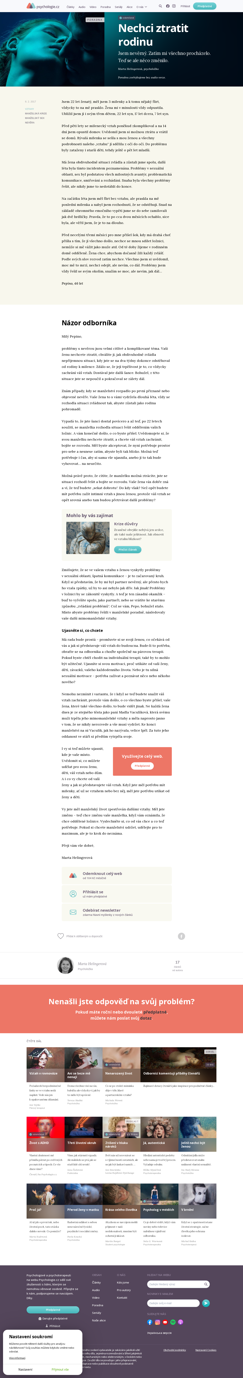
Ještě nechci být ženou (193, 1145)
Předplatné (205, 6)
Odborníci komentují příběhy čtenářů (171, 1073)
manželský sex (34, 118)
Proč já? (35, 1210)
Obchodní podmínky (174, 1350)
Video (93, 7)
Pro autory (124, 1290)
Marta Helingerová (92, 964)
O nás (140, 7)
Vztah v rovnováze (43, 1073)
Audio (82, 7)
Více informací (17, 1358)
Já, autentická (154, 1143)
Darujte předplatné (53, 1318)
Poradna (105, 7)
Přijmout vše (60, 1369)
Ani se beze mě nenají (78, 1075)
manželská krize (36, 113)
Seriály (118, 7)
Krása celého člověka (121, 1210)
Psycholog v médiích (158, 1210)
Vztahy (29, 109)
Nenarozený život (118, 1073)
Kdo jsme (123, 1282)
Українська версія (159, 1333)
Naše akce (99, 1320)
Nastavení (25, 1369)
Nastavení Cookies (206, 1350)
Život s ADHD (39, 1143)
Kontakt (122, 1297)
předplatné (155, 1012)
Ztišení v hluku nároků (116, 1145)
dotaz (146, 1018)
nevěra (30, 122)
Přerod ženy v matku (83, 1210)
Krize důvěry (126, 523)
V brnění (187, 1210)
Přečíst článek (128, 549)
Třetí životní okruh (81, 1143)
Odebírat (206, 1303)
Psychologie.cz (43, 6)
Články (70, 7)
